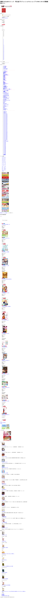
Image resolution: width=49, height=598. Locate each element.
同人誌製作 (4, 99)
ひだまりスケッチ (5, 105)
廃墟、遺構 (4, 103)
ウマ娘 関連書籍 (4, 516)
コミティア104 (5, 136)
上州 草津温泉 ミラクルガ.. (5, 292)
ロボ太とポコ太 (4, 541)
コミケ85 (4, 150)
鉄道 (4, 102)
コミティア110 (5, 131)
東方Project (4, 106)
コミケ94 (4, 143)
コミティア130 (5, 115)
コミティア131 (5, 114)
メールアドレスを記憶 (6, 16)
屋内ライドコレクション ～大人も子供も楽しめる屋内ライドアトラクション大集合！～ (14, 591)
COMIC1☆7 (5, 112)
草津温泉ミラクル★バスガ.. (5, 387)
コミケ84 (4, 151)
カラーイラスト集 (5, 104)
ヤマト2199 (3, 478)
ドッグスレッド (4, 500)
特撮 (4, 107)
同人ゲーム (4, 108)
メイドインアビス (4, 456)
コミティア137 (5, 69)
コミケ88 (4, 148)
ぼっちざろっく (4, 445)
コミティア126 (5, 118)
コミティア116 (5, 126)
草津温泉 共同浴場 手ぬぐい (5, 414)
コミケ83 (4, 152)
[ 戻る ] (1, 423)
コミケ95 (4, 142)
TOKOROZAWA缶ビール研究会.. (6, 306)
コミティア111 (5, 130)
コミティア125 (5, 119)
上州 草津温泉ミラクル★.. (5, 265)
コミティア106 (5, 134)
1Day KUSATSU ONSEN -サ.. (6, 224)
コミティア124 (5, 120)
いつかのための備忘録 (5, 578)
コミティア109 (5, 132)
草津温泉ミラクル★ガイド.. (5, 360)
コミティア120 (5, 123)
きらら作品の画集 (4, 522)
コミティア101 (5, 138)
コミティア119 (5, 124)
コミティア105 (5, 135)
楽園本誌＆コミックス (5, 467)
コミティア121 (5, 122)
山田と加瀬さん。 (4, 489)
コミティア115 (5, 127)
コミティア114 (5, 128)
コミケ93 (4, 144)
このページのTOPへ (3, 422)
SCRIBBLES (3, 511)
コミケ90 (4, 146)
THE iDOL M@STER (6, 95)
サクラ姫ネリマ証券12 (5, 547)
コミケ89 (4, 147)
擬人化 (4, 101)
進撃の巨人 (4, 96)
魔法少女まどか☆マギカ (6, 100)
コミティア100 (5, 139)
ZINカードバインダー (5, 527)
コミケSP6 (4, 140)
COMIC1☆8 (5, 111)
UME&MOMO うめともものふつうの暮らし (8, 553)
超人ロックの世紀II (4, 572)
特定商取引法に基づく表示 (5, 595)
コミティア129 (5, 116)
